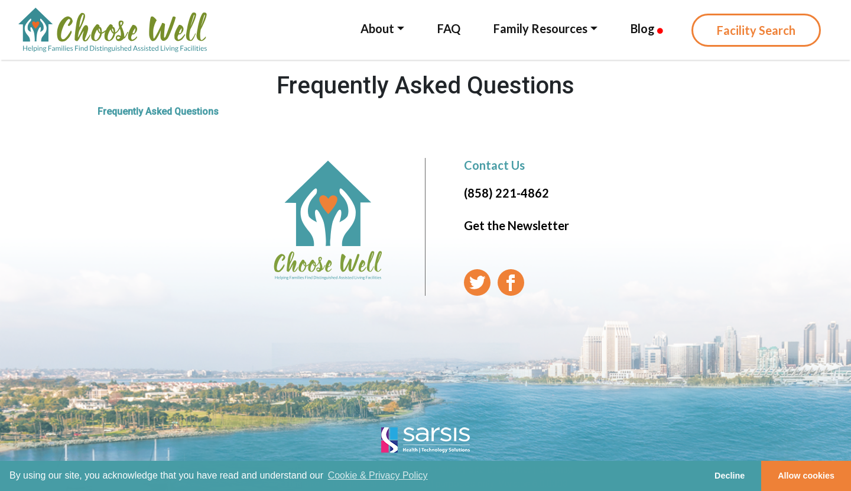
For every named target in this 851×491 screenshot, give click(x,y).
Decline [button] (729, 475)
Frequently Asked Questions (158, 111)
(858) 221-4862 (506, 193)
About (377, 28)
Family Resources (540, 28)
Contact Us (494, 165)
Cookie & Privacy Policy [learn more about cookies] (378, 475)
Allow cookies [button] (806, 475)
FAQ (448, 28)
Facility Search (756, 30)
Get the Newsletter (516, 225)
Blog (647, 28)
